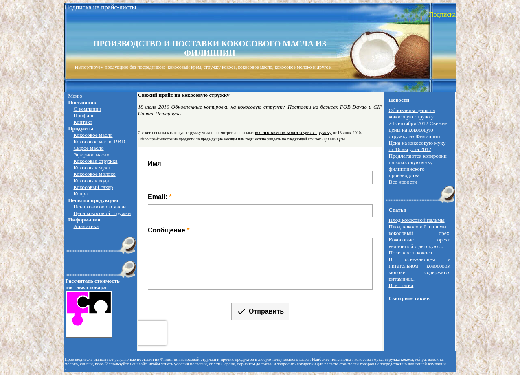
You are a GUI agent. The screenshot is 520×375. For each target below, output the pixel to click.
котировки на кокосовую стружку (293, 132)
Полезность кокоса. (411, 253)
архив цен (333, 139)
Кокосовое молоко (94, 174)
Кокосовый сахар (93, 187)
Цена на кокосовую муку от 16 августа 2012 (417, 146)
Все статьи (401, 285)
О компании (87, 109)
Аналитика (86, 226)
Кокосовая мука (91, 167)
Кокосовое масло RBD (99, 141)
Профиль (83, 115)
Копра (80, 194)
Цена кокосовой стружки (102, 213)
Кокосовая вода (91, 181)
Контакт (82, 122)
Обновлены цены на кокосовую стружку (412, 113)
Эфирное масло (91, 154)
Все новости (403, 182)
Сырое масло (88, 148)
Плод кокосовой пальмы (417, 220)
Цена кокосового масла (100, 207)
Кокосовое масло (92, 135)
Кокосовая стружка (95, 161)
